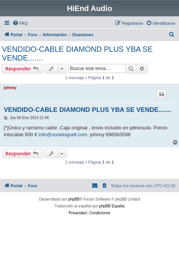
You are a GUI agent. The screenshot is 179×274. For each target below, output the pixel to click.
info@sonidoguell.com (63, 134)
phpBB (74, 199)
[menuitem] (20, 23)
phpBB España (111, 206)
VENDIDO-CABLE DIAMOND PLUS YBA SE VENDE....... (77, 53)
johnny (10, 88)
